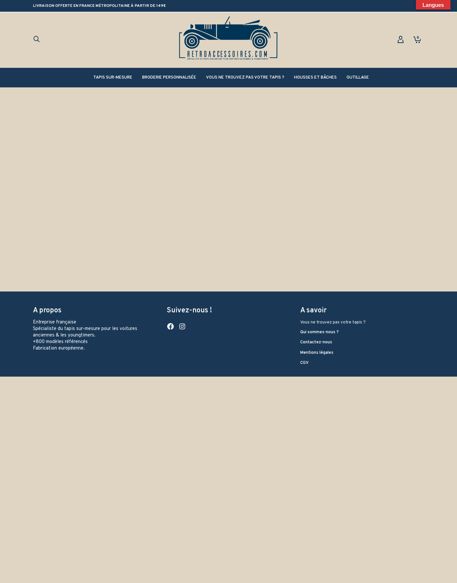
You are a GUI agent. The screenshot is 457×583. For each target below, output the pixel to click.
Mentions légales (316, 270)
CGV (304, 280)
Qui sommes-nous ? (319, 249)
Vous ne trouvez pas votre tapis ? (333, 240)
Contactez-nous (316, 259)
